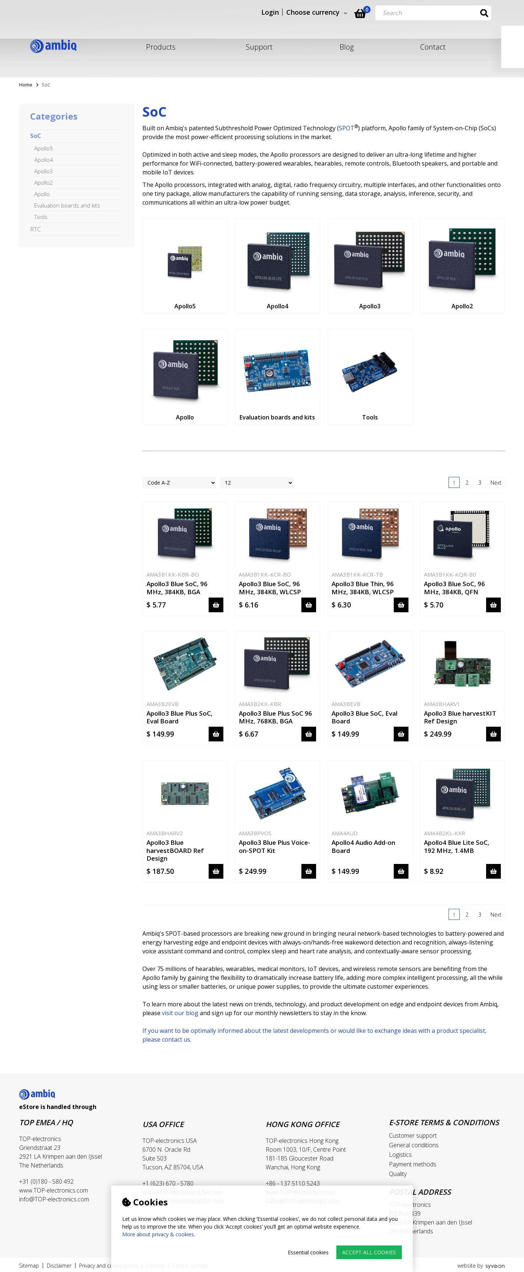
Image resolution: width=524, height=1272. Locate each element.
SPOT (346, 128)
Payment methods (412, 1164)
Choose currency (326, 12)
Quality (398, 1174)
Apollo (42, 194)
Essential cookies (308, 1252)
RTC (35, 229)
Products (161, 47)
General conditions (414, 1145)
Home (25, 84)
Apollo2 (43, 182)
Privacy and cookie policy (108, 1265)
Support (259, 47)
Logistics (400, 1155)
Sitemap (29, 1265)
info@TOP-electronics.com (54, 1199)
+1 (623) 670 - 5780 (168, 1183)
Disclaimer (59, 1265)
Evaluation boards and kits (67, 205)
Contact (433, 47)
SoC (35, 136)
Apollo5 (43, 148)
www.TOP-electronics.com (53, 1190)
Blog (347, 47)
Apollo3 (43, 171)
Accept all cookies (369, 1252)
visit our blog (180, 1013)
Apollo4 (43, 159)
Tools (40, 216)
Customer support (413, 1135)
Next (496, 482)
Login (284, 12)
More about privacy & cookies (158, 1234)
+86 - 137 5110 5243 (293, 1183)
